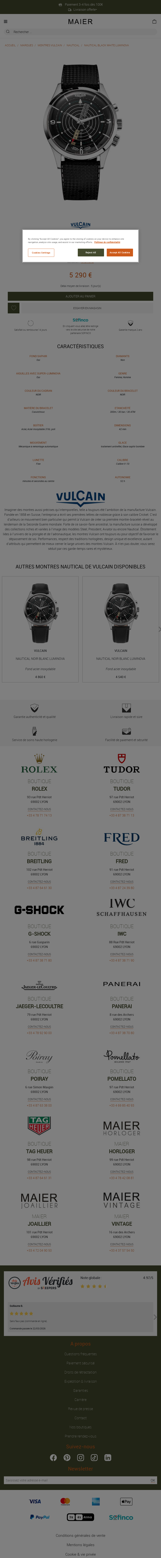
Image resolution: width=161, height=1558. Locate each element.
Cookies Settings (41, 252)
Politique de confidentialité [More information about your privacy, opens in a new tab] (107, 242)
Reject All (91, 252)
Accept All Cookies (120, 252)
